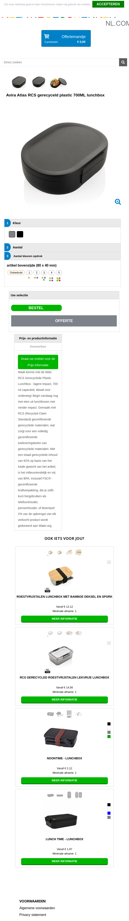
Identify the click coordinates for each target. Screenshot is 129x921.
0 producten (51, 42)
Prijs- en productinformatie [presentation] (38, 338)
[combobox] (60, 62)
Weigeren (64, 12)
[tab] (38, 338)
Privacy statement (32, 915)
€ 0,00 (81, 41)
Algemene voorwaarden (37, 908)
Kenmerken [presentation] (38, 346)
